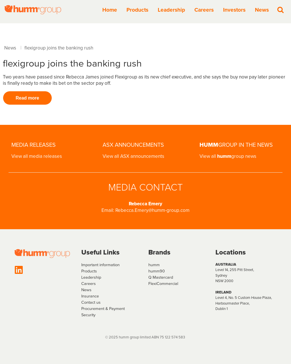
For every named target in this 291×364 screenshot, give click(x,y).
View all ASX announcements (133, 156)
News (262, 10)
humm (154, 265)
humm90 (156, 271)
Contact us (91, 302)
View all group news (227, 156)
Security (88, 315)
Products (137, 10)
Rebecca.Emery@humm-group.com (152, 210)
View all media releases (36, 156)
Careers (204, 10)
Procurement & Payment (103, 308)
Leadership (171, 10)
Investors (234, 10)
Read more (27, 98)
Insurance (90, 296)
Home (109, 10)
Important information (100, 265)
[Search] (280, 9)
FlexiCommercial (163, 283)
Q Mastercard (160, 277)
